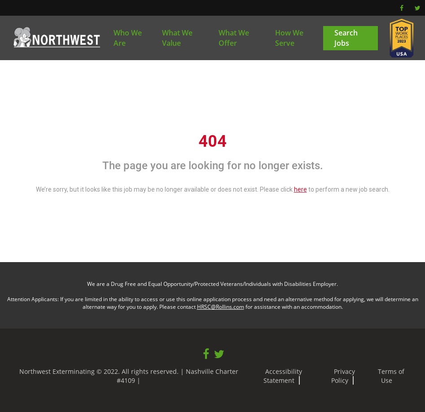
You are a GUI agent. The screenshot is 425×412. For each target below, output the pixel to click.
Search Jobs (346, 38)
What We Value (177, 38)
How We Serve (289, 38)
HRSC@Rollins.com (220, 307)
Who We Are (128, 38)
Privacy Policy (343, 376)
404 (212, 141)
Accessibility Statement (282, 376)
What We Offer (234, 38)
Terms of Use (391, 376)
